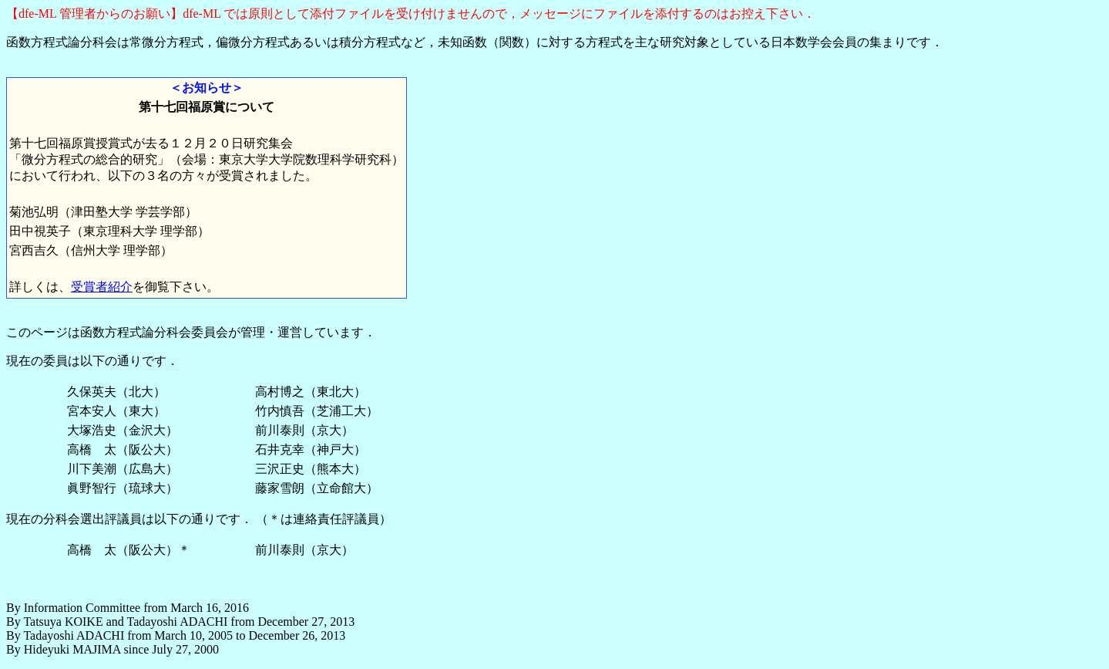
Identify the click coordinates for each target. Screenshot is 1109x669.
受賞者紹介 (102, 286)
